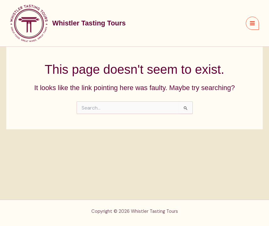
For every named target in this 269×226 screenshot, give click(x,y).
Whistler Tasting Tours (89, 23)
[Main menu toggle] (252, 23)
